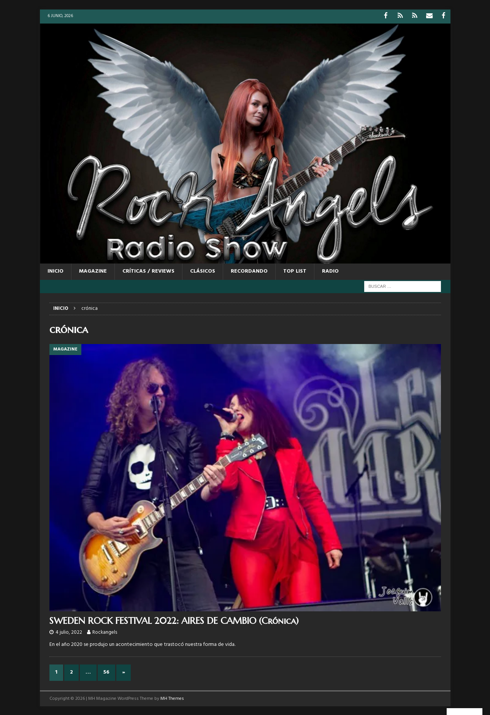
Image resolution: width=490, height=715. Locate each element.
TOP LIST (294, 271)
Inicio (55, 271)
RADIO (330, 271)
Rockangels (104, 632)
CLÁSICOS (202, 271)
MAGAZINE (93, 271)
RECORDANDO (249, 271)
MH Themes (172, 698)
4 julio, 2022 (69, 632)
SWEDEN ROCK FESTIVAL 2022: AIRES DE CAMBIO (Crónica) (174, 620)
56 (106, 672)
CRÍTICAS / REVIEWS (148, 271)
